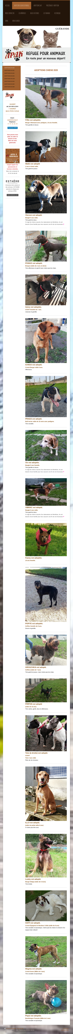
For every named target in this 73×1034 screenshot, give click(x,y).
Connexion (66, 1028)
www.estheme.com (12, 195)
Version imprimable (10, 1028)
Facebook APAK (12, 128)
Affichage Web (65, 1030)
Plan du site (20, 1028)
